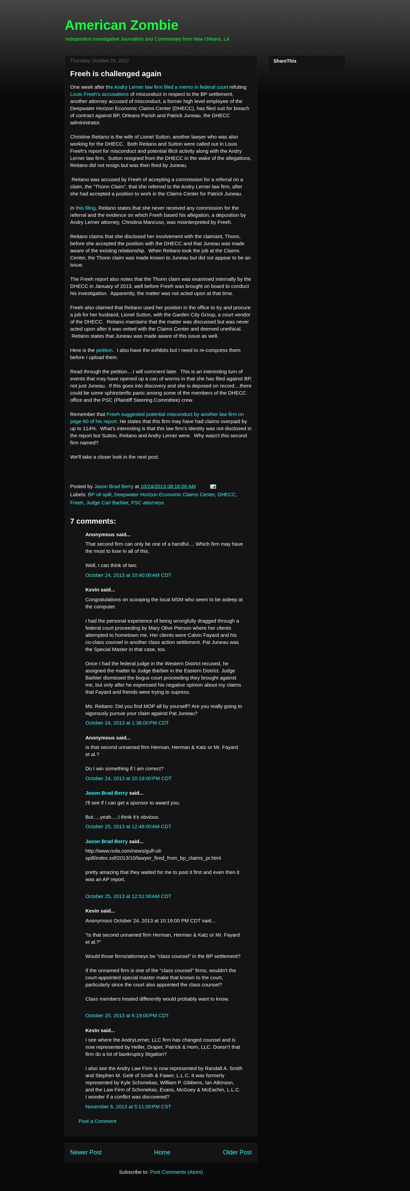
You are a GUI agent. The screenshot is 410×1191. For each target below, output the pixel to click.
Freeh (76, 502)
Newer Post (86, 1152)
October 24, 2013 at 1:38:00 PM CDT (127, 723)
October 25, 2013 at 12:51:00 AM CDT (128, 896)
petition (104, 350)
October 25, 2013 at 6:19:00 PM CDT (127, 1015)
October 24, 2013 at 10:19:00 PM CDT (128, 778)
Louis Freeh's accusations (99, 94)
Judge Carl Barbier (107, 502)
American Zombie (122, 25)
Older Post (237, 1152)
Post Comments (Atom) (176, 1172)
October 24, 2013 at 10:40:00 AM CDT (128, 575)
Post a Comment (98, 1121)
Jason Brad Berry (106, 793)
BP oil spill (99, 494)
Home (162, 1152)
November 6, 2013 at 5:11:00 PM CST (128, 1106)
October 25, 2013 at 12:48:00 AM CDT (128, 826)
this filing (86, 208)
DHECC (226, 494)
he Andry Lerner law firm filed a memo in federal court (167, 87)
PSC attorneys (147, 502)
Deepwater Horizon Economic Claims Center (164, 494)
